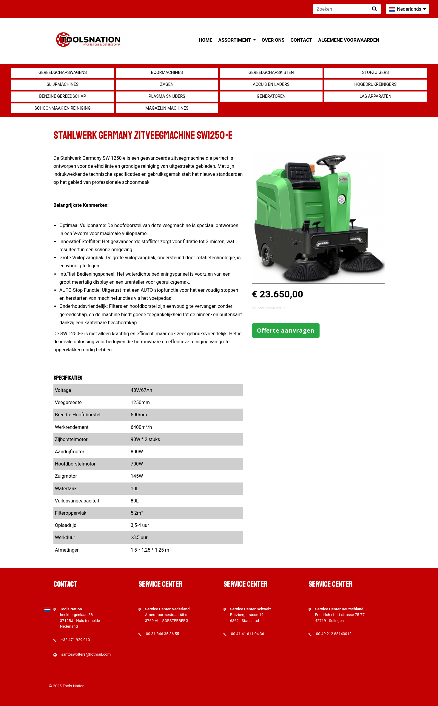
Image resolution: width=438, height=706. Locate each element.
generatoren (271, 96)
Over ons (273, 40)
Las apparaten (375, 96)
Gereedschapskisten (271, 72)
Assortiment (235, 40)
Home (205, 40)
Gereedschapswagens (62, 72)
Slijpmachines (62, 84)
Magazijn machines (166, 108)
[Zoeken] (347, 9)
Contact (301, 40)
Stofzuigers (375, 72)
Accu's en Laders (271, 84)
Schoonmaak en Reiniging (63, 108)
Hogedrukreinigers (375, 84)
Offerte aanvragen (285, 330)
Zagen (167, 84)
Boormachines (167, 72)
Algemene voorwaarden (348, 40)
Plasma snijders (167, 96)
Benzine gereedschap (62, 96)
